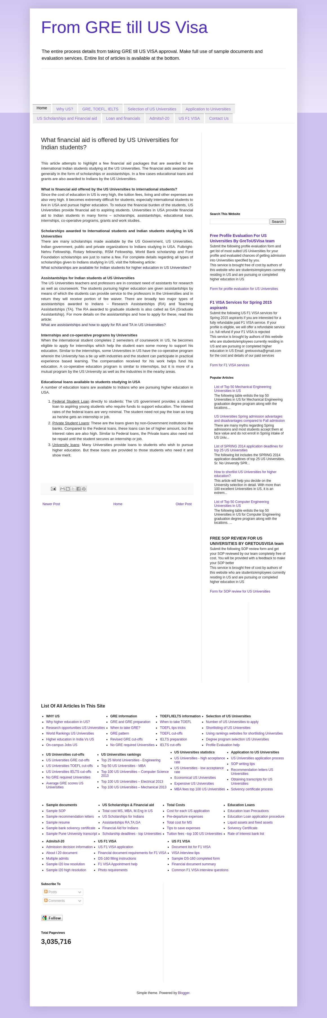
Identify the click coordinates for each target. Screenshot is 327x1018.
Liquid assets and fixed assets (250, 822)
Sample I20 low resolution (65, 864)
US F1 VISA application (115, 847)
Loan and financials (123, 118)
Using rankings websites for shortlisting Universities (244, 733)
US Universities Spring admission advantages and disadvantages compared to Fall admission (249, 418)
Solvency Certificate (242, 828)
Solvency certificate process (252, 789)
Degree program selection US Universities (237, 739)
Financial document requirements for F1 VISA (132, 853)
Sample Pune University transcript (71, 834)
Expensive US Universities (194, 784)
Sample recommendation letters (70, 817)
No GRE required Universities (132, 745)
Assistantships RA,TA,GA (121, 822)
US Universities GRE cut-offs (67, 760)
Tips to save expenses (183, 828)
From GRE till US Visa (124, 27)
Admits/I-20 (159, 118)
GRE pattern (119, 733)
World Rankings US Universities (70, 733)
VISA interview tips (186, 853)
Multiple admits (57, 858)
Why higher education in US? (68, 722)
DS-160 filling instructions (117, 858)
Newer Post (51, 504)
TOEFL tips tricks (172, 728)
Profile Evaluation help (222, 745)
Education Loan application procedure (256, 817)
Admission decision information (69, 847)
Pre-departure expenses (185, 817)
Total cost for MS (179, 822)
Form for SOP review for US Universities (240, 591)
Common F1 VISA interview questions (200, 870)
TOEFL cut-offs (171, 733)
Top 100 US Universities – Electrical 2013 (132, 782)
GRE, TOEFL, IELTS (100, 109)
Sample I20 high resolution (66, 870)
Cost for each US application (188, 811)
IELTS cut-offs (170, 745)
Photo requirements (112, 870)
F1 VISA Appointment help (117, 864)
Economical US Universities (195, 778)
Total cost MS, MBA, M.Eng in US (127, 811)
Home (42, 108)
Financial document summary (194, 864)
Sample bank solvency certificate (70, 828)
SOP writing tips (243, 764)
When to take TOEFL (175, 722)
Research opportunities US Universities (75, 728)
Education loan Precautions (248, 811)
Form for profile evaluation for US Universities (244, 289)
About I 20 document (61, 853)
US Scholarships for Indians (123, 817)
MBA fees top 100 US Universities (199, 789)
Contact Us (219, 118)
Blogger (183, 993)
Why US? (64, 109)
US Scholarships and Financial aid (67, 118)
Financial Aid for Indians (120, 828)
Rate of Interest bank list (246, 834)
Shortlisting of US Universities (228, 728)
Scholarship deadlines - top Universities (132, 834)
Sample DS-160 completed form (196, 858)
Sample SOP (56, 811)
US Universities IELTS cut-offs (68, 772)
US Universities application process (257, 758)
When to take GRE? (125, 728)
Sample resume (58, 822)
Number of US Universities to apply (232, 722)
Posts (50, 892)
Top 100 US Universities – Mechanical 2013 (134, 787)
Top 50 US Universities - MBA (123, 766)
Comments (54, 901)
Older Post (184, 504)
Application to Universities (208, 109)
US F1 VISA (189, 118)
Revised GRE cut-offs (126, 739)
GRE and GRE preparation (130, 722)
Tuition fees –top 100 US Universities (194, 834)
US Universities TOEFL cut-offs (69, 766)
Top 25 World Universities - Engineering (131, 760)
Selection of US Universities (152, 109)
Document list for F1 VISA (191, 847)
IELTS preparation (173, 739)
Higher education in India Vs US (70, 739)
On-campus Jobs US (61, 745)
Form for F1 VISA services (229, 365)
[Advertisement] (143, 81)
